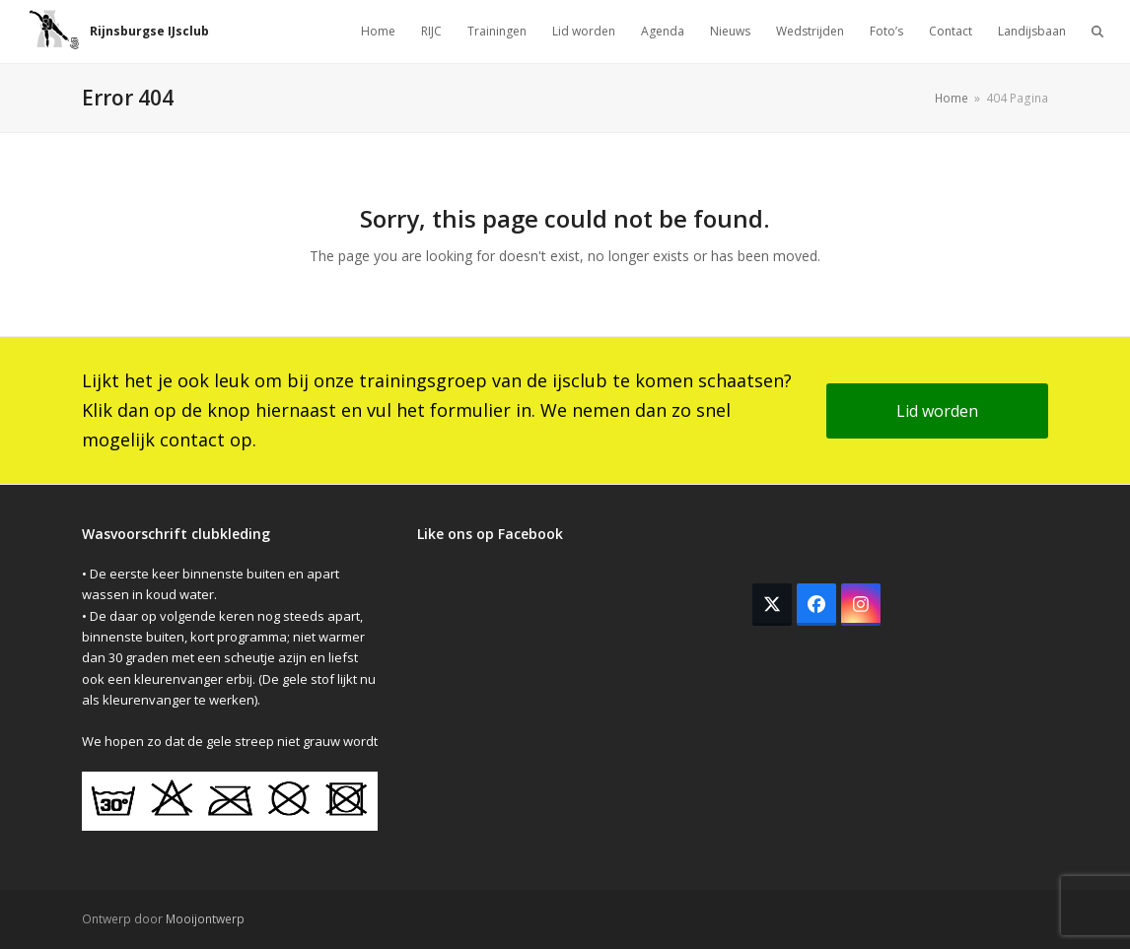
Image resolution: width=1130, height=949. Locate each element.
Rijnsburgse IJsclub (119, 31)
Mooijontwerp (205, 919)
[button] (1097, 31)
